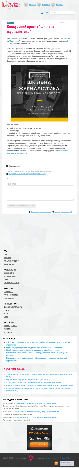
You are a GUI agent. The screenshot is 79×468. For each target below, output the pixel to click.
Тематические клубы (11, 283)
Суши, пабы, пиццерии (11, 261)
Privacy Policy (65, 458)
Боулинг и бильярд (11, 276)
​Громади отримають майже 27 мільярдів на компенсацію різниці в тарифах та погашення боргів (39, 385)
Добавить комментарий (21, 206)
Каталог (59, 5)
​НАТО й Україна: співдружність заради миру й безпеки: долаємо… (38, 412)
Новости (46, 5)
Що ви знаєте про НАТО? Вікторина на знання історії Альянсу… (37, 417)
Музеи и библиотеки (11, 295)
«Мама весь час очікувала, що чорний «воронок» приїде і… (36, 403)
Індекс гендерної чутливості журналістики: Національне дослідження (34, 347)
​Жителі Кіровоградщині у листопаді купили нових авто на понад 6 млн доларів (33, 382)
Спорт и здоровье (10, 326)
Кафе (5, 254)
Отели (6, 313)
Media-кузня (65, 39)
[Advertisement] (39, 231)
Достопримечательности (13, 307)
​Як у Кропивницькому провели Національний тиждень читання (28, 379)
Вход (46, 13)
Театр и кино (8, 292)
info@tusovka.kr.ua (51, 458)
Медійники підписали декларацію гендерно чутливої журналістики (33, 350)
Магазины (7, 329)
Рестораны (7, 258)
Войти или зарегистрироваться (41, 212)
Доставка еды (9, 264)
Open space (14, 41)
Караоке (6, 279)
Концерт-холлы (9, 298)
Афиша (32, 5)
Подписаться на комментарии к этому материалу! (27, 174)
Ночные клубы (9, 273)
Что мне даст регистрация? (63, 212)
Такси (6, 317)
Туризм (6, 310)
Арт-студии (8, 332)
